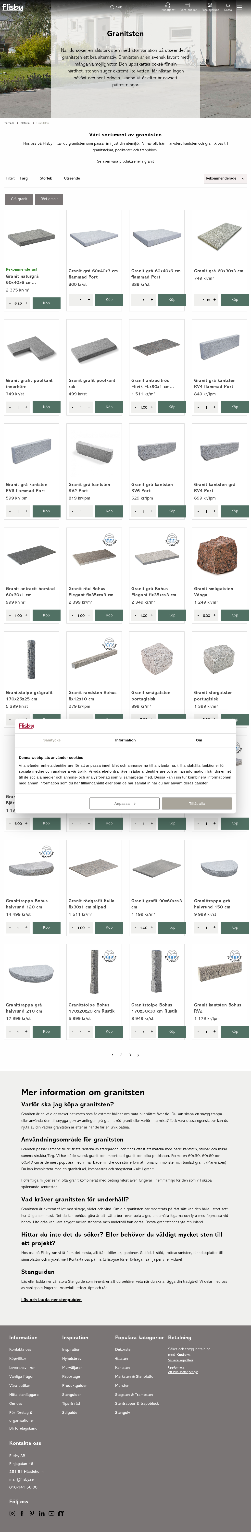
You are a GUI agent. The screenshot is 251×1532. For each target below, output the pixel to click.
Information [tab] (125, 740)
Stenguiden (72, 1395)
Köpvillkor (17, 1359)
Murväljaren (72, 1368)
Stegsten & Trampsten (134, 1395)
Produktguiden (75, 1386)
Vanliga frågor (21, 1377)
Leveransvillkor (22, 1368)
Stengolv (122, 1413)
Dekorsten (124, 1350)
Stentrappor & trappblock (137, 1404)
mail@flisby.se (21, 1480)
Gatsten (121, 1359)
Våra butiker (19, 1386)
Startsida (9, 123)
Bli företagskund (23, 1429)
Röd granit (49, 199)
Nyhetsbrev (71, 1359)
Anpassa (125, 803)
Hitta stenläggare (23, 1395)
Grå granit (19, 199)
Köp (46, 303)
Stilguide (69, 1413)
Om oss (15, 1404)
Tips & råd (71, 1404)
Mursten (122, 1386)
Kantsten (122, 1368)
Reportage (71, 1377)
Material (25, 123)
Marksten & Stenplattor (135, 1377)
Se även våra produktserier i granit (125, 162)
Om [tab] (199, 740)
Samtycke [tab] (52, 740)
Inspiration (71, 1350)
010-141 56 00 (23, 1488)
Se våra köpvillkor (180, 1360)
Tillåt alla (197, 803)
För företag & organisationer (21, 1417)
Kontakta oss (20, 1350)
